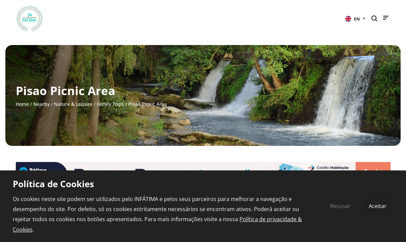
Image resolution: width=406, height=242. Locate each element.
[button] (355, 18)
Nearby (41, 104)
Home (22, 104)
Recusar (340, 206)
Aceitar (378, 206)
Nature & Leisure (73, 104)
